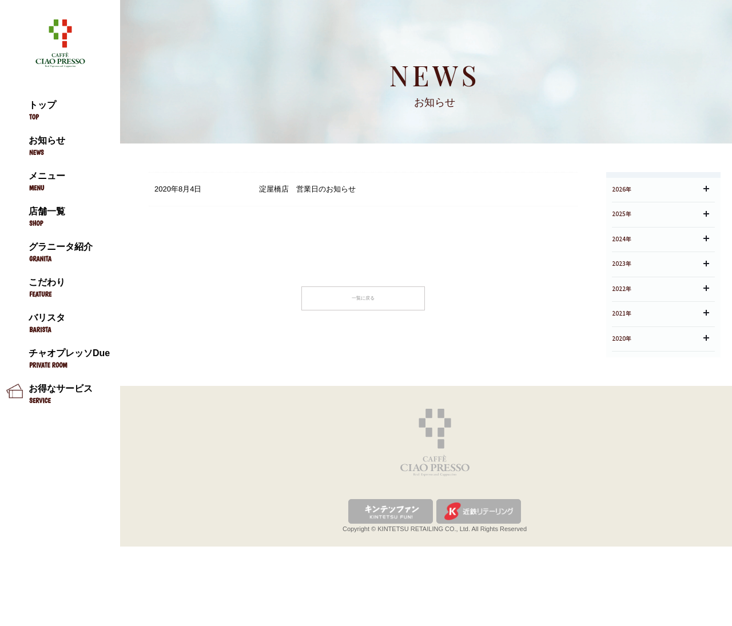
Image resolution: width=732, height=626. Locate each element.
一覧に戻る (363, 303)
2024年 (660, 279)
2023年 (660, 312)
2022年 (660, 344)
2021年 (660, 377)
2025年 (660, 247)
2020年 (660, 410)
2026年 (660, 214)
